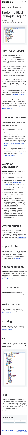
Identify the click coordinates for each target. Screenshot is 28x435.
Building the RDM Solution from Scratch (21, 430)
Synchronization (21, 237)
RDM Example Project (7, 430)
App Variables (17, 258)
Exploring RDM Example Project (14, 7)
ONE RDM (4, 6)
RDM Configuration (12, 6)
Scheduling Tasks (6, 312)
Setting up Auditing (7, 329)
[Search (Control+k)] (22, 2)
